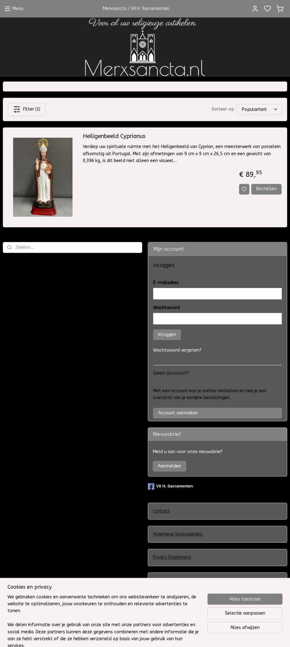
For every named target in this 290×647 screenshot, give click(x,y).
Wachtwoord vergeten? (177, 350)
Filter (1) (26, 109)
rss (195, 636)
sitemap (183, 636)
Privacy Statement (172, 557)
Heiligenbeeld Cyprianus (114, 136)
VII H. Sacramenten (170, 486)
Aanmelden (169, 466)
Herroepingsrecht (170, 611)
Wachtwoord (166, 307)
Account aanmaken (178, 413)
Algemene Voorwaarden (178, 534)
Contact (161, 511)
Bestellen (266, 188)
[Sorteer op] (259, 109)
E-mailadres (165, 282)
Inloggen (167, 334)
